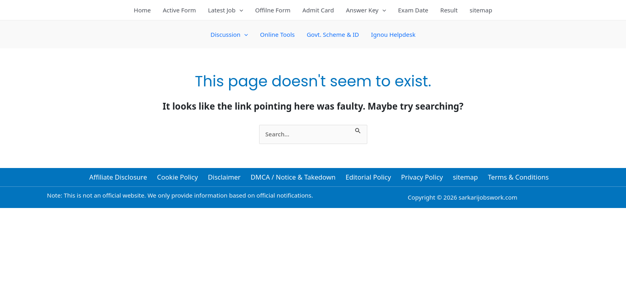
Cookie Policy (180, 177)
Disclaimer (225, 177)
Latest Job (225, 10)
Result (449, 10)
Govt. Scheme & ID (333, 34)
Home (142, 10)
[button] (239, 10)
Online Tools (277, 34)
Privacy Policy (421, 177)
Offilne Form (273, 10)
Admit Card (318, 10)
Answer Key (366, 10)
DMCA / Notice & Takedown (293, 177)
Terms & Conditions (515, 177)
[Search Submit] (361, 129)
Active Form (179, 10)
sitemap (481, 10)
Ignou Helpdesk (393, 34)
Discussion (229, 34)
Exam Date (413, 10)
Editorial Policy (368, 177)
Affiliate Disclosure (121, 177)
